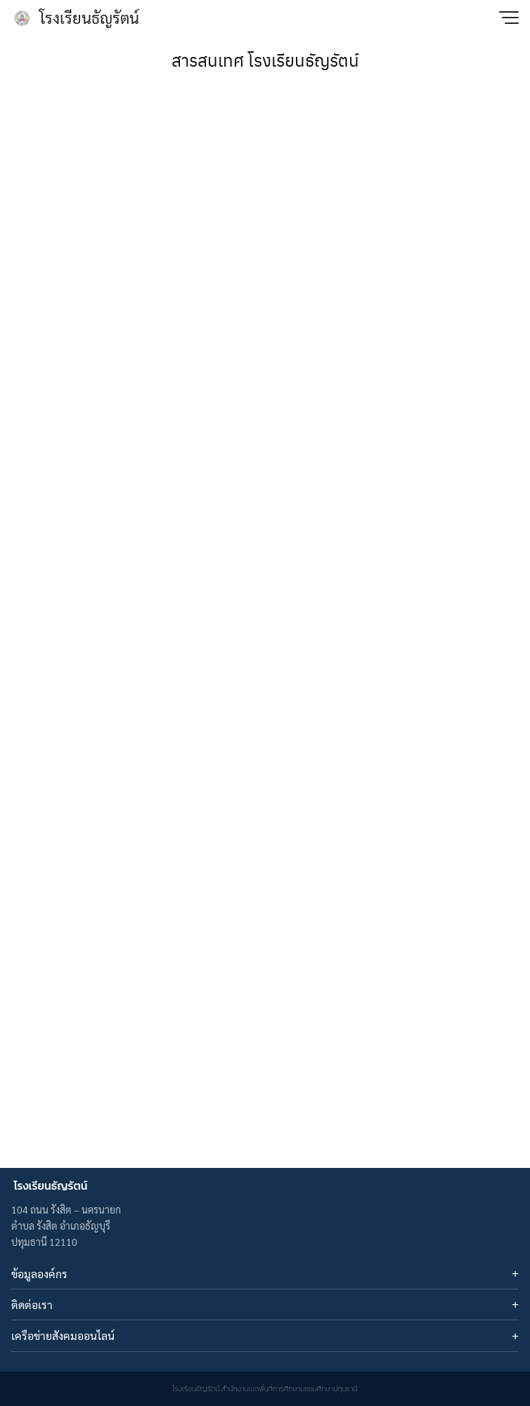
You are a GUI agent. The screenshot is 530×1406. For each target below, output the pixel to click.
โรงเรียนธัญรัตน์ (89, 17)
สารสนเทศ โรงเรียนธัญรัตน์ (265, 60)
